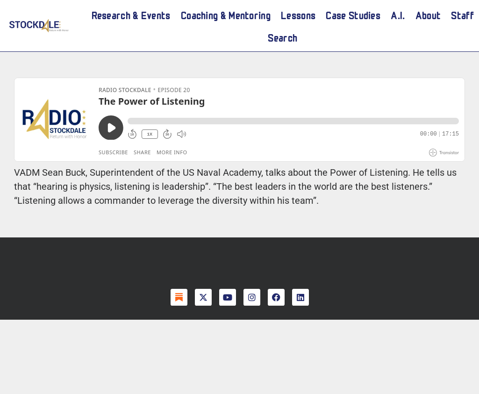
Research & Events (131, 14)
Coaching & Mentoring (226, 14)
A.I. (398, 14)
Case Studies (353, 14)
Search (282, 37)
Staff (462, 14)
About (428, 14)
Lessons (298, 14)
